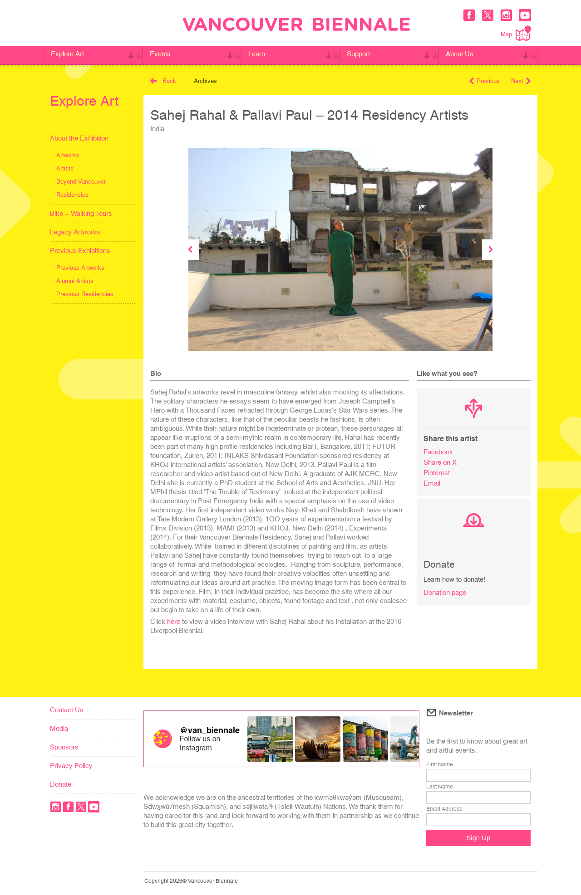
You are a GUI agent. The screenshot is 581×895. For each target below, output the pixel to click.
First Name (439, 764)
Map (516, 33)
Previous (484, 81)
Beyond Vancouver (81, 181)
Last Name (439, 786)
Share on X (440, 462)
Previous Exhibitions (80, 250)
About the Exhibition (79, 138)
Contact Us (67, 710)
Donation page (444, 592)
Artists (65, 168)
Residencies (72, 194)
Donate (60, 784)
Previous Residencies (84, 294)
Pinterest (436, 473)
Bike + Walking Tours (81, 213)
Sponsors (64, 747)
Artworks (67, 155)
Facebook (438, 452)
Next (521, 81)
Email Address (444, 809)
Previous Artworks (80, 267)
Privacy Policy (71, 765)
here (173, 621)
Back (163, 81)
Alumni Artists (75, 280)
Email (431, 483)
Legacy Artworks (75, 232)
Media (59, 728)
